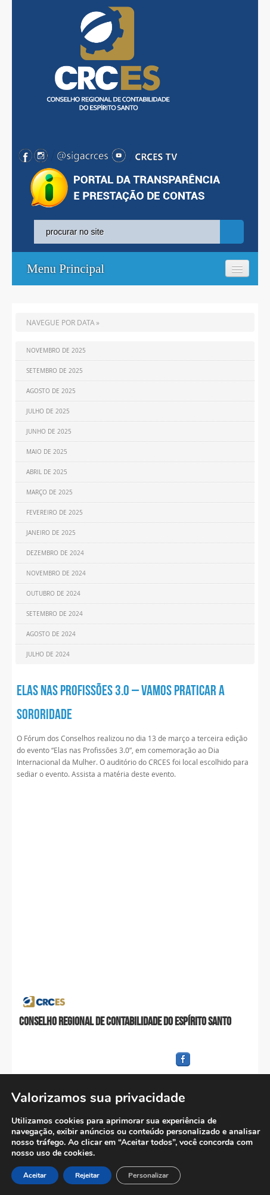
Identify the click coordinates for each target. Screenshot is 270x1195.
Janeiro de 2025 (51, 533)
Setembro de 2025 (54, 371)
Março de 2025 (49, 492)
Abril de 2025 (46, 472)
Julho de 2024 (48, 654)
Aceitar (34, 1175)
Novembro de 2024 (56, 573)
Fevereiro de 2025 (54, 512)
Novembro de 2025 (56, 350)
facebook (211, 1066)
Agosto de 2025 (51, 391)
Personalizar (148, 1175)
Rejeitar (87, 1175)
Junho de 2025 (49, 431)
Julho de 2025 (48, 411)
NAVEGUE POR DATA (60, 322)
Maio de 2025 (46, 452)
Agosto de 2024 (51, 634)
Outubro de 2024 (53, 594)
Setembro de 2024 (54, 614)
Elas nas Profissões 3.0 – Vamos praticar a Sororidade (121, 702)
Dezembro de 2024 (55, 553)
